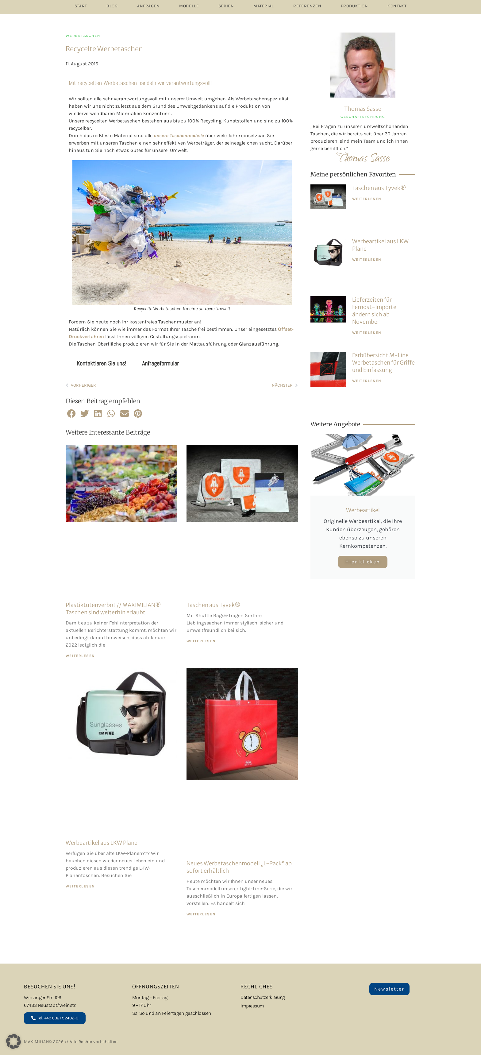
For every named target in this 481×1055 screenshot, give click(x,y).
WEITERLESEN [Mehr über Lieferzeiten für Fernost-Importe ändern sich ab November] (366, 332)
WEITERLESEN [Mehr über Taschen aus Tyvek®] (201, 641)
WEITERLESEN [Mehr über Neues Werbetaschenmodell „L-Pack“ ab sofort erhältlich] (201, 914)
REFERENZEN (307, 6)
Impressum (252, 1006)
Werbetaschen (83, 36)
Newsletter (389, 989)
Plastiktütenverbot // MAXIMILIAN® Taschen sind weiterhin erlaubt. (113, 608)
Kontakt (396, 6)
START (81, 6)
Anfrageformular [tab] (160, 363)
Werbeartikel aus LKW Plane (101, 842)
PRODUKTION (354, 6)
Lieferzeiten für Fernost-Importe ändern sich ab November (374, 310)
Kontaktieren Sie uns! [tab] (101, 363)
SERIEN (226, 6)
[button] (71, 413)
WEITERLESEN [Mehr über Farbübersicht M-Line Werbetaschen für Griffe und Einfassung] (366, 381)
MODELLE (189, 6)
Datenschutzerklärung (264, 997)
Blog (111, 6)
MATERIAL (263, 6)
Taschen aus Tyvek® (213, 605)
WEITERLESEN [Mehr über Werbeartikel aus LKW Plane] (80, 886)
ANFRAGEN (148, 6)
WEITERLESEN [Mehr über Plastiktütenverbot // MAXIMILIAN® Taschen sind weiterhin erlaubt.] (80, 656)
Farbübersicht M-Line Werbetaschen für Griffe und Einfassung (383, 362)
